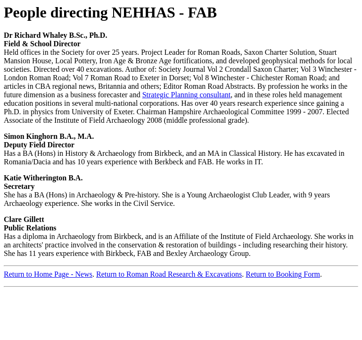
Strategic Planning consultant (186, 95)
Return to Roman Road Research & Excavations (169, 274)
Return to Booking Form (283, 274)
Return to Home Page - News (48, 274)
